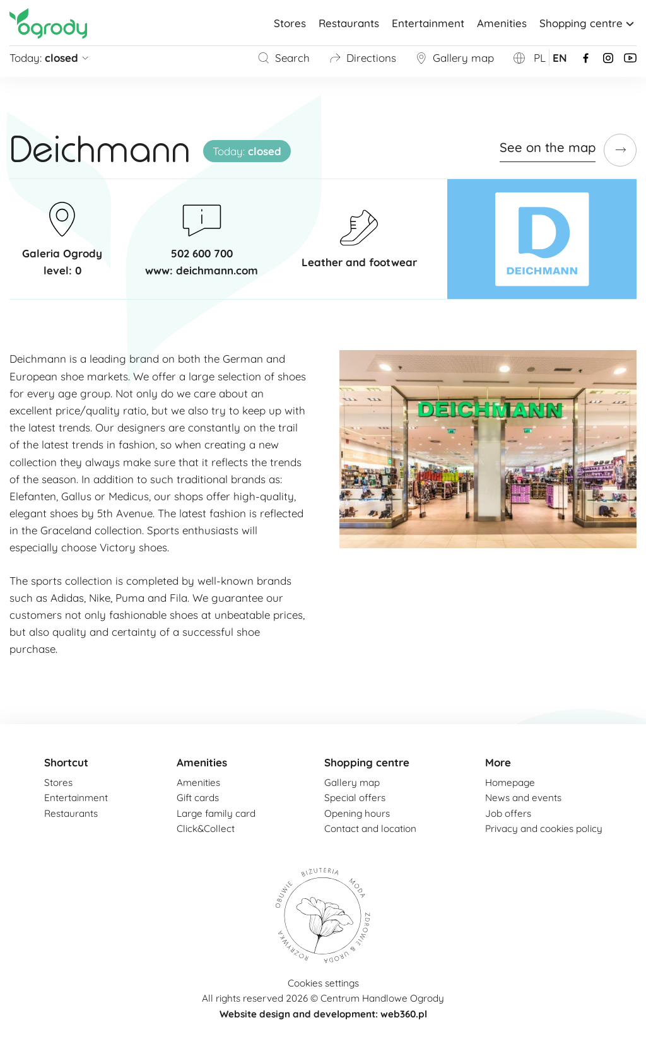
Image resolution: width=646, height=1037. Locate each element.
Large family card (216, 813)
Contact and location (370, 829)
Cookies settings (323, 983)
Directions (362, 57)
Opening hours (357, 813)
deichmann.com (217, 270)
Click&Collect (206, 829)
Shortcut (66, 762)
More (498, 762)
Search (283, 57)
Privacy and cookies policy (543, 829)
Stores (290, 23)
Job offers (508, 813)
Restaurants (349, 23)
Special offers (354, 798)
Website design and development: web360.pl (323, 1014)
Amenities (502, 23)
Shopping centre (588, 23)
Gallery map (454, 57)
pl (540, 57)
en (560, 57)
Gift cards (198, 798)
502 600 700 (202, 253)
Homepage (510, 782)
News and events (523, 798)
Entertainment (428, 23)
